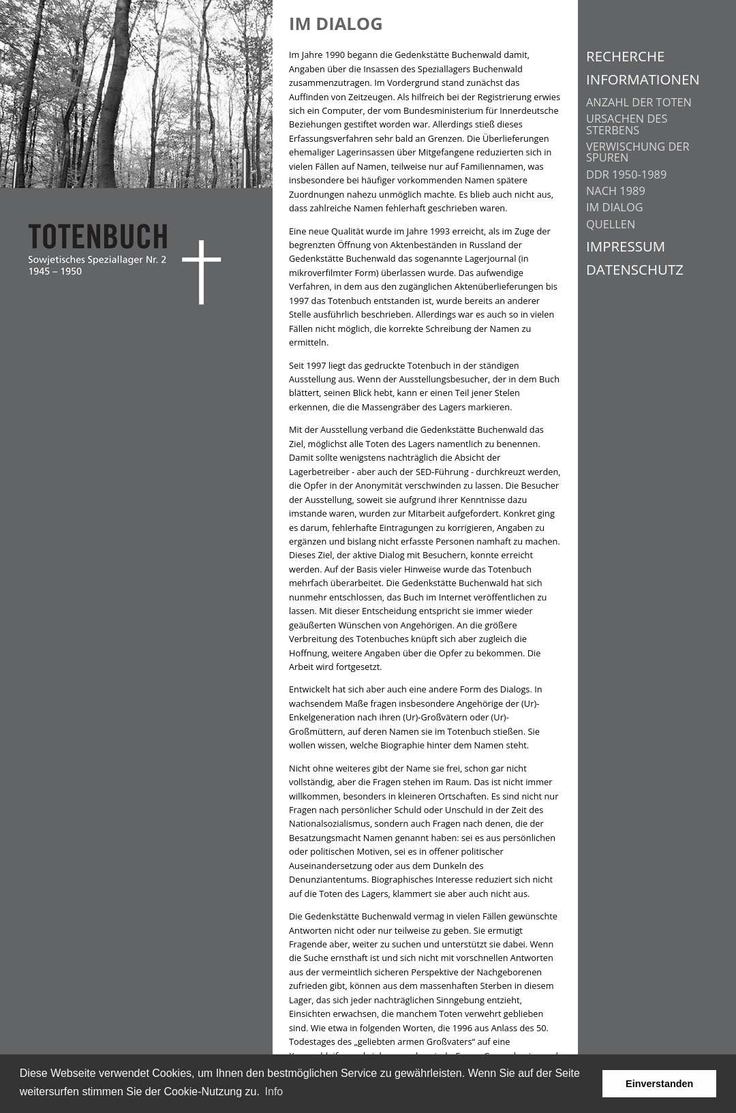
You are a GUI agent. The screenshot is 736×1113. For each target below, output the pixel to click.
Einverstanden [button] (659, 1083)
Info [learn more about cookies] (274, 1091)
